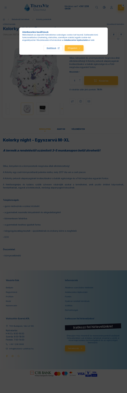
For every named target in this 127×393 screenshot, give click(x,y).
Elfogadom (72, 48)
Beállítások (51, 48)
